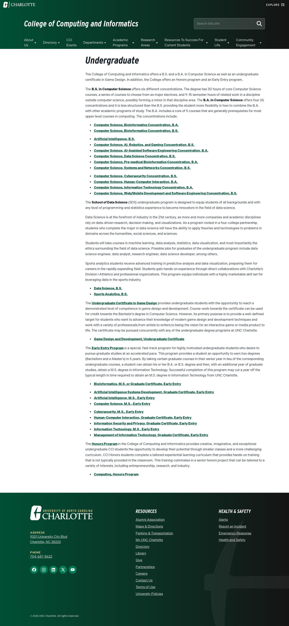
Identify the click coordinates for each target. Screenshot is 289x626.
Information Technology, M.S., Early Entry (126, 429)
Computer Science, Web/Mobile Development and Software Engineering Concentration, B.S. (165, 193)
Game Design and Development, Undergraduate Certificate (139, 339)
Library (141, 553)
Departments (93, 42)
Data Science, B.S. (108, 288)
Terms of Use (145, 587)
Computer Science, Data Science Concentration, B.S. (135, 156)
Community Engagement (245, 42)
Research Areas (148, 42)
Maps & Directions (149, 526)
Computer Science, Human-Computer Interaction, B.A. (136, 182)
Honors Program (104, 444)
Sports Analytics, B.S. (111, 294)
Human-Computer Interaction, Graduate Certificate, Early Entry (142, 418)
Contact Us (144, 580)
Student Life (220, 42)
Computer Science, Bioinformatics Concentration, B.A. (136, 125)
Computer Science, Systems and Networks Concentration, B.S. (142, 168)
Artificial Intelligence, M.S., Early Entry (124, 398)
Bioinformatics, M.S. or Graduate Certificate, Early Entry (137, 384)
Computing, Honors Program (116, 474)
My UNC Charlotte (149, 540)
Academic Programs (120, 42)
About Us (28, 42)
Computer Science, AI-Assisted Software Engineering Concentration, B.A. (151, 151)
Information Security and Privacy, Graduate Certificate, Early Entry (145, 423)
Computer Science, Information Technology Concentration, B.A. (143, 187)
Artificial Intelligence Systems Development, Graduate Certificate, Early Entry (154, 392)
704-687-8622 (41, 556)
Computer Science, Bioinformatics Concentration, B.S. (136, 131)
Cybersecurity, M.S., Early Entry (118, 412)
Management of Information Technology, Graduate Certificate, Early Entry (151, 435)
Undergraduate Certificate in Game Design (124, 303)
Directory (50, 42)
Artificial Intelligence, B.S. (114, 139)
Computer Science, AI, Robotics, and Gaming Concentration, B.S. (144, 145)
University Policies (149, 594)
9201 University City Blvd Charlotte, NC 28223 (48, 539)
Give (139, 560)
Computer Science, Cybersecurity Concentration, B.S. (135, 176)
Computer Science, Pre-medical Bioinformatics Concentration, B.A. (146, 162)
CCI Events (71, 42)
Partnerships (145, 567)
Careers (142, 573)
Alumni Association (150, 520)
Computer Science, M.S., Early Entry (122, 404)
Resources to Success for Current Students (184, 42)
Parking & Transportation (154, 533)
